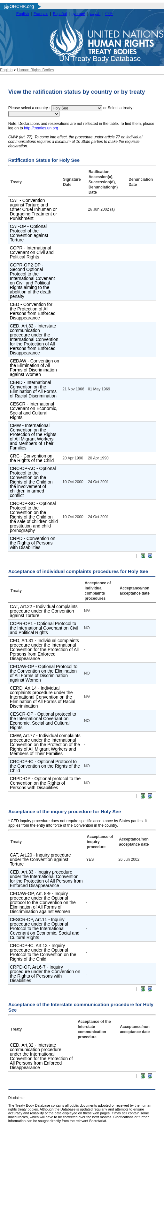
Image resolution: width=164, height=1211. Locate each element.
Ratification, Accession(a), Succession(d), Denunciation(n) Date (103, 182)
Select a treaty (120, 108)
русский (78, 14)
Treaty (16, 182)
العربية (95, 14)
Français (41, 14)
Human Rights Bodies (35, 70)
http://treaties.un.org (41, 128)
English (22, 14)
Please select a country (28, 108)
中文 (109, 14)
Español (60, 14)
